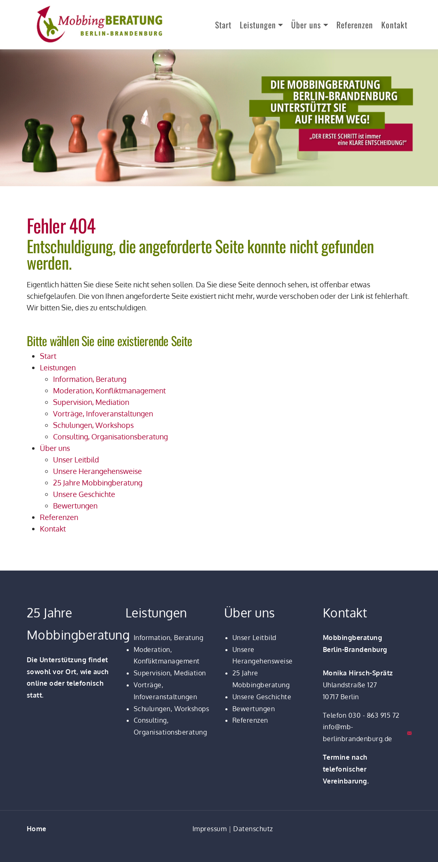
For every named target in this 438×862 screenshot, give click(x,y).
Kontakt (394, 24)
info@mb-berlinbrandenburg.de (357, 733)
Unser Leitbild (254, 637)
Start (223, 24)
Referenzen (354, 24)
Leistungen (258, 24)
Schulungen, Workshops (171, 709)
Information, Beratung (169, 637)
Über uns (306, 24)
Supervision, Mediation (170, 673)
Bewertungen (253, 709)
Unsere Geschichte (262, 697)
